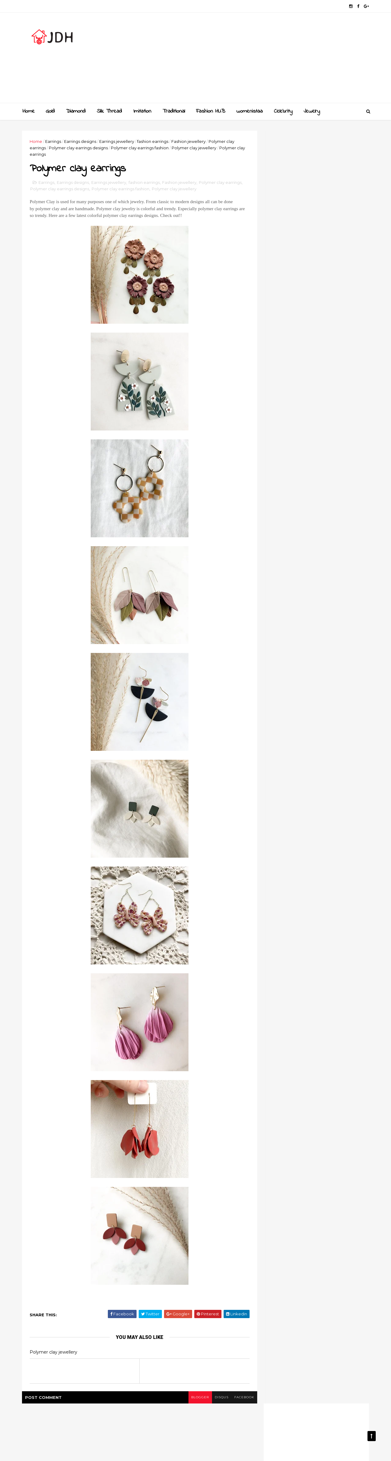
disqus (218, 1398)
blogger (196, 1398)
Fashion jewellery (189, 141)
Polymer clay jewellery (195, 147)
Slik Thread (109, 111)
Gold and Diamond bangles (324, 606)
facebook (240, 1398)
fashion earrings (153, 141)
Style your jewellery (315, 656)
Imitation (142, 111)
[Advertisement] (256, 60)
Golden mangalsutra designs (325, 581)
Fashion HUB (210, 111)
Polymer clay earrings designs (79, 147)
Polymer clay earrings (221, 182)
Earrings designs (81, 141)
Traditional (174, 111)
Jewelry (312, 111)
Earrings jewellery (117, 141)
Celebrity (283, 111)
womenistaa (249, 111)
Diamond (76, 111)
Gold (50, 111)
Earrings (54, 141)
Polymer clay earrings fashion (141, 147)
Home (28, 111)
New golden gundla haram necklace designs (323, 634)
